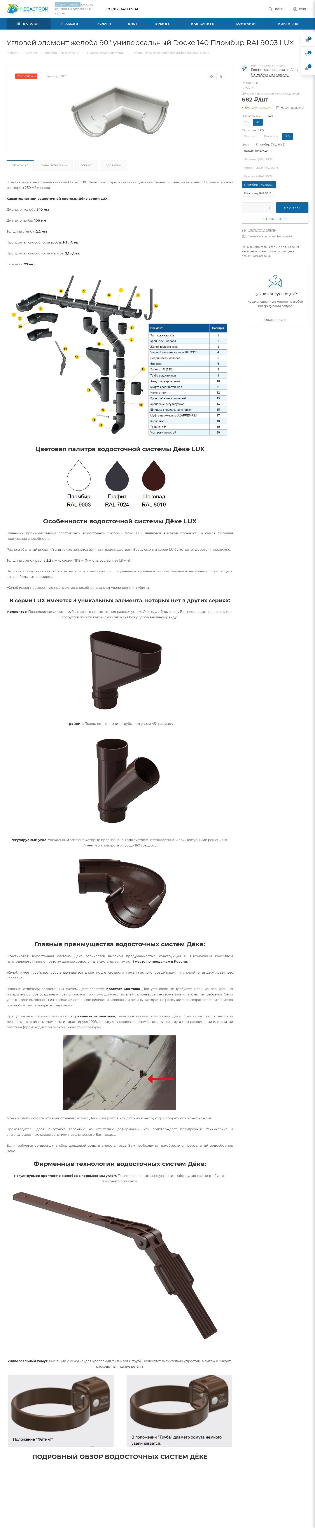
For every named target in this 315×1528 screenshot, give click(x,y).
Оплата (87, 165)
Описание (20, 165)
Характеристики (54, 165)
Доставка (113, 165)
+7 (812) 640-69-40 (123, 9)
